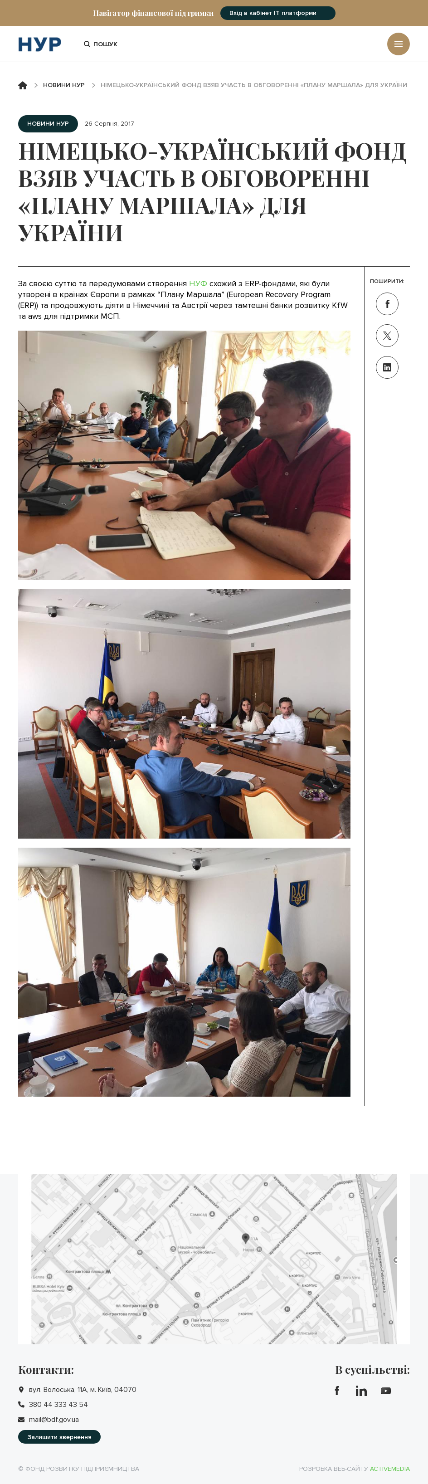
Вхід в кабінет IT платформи (272, 13)
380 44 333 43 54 (58, 1404)
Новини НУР (64, 85)
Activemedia (390, 1469)
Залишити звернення (60, 1437)
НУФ (198, 283)
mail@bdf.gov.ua (54, 1419)
